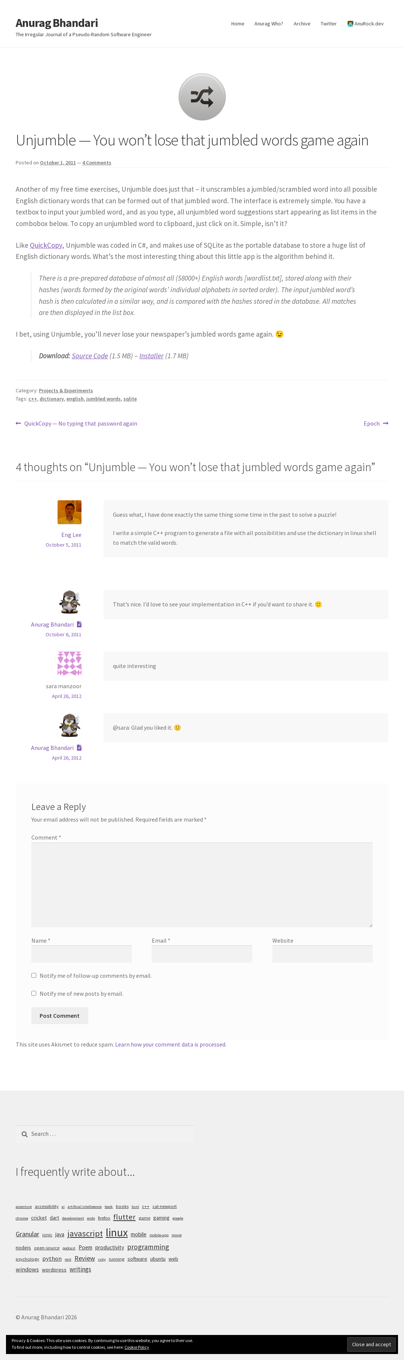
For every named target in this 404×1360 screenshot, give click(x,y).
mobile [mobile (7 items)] (139, 1234)
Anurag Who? (269, 23)
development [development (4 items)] (73, 1218)
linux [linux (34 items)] (117, 1232)
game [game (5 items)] (144, 1218)
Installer (151, 355)
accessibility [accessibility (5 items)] (47, 1206)
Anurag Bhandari (57, 22)
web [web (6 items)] (173, 1258)
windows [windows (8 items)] (27, 1269)
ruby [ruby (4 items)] (102, 1259)
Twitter (329, 23)
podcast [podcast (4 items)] (68, 1248)
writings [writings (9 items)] (80, 1269)
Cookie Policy (136, 1347)
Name (40, 940)
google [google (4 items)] (178, 1218)
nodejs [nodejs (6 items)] (23, 1247)
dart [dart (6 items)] (54, 1217)
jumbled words (103, 398)
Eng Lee (71, 534)
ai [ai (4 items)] (63, 1206)
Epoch (372, 424)
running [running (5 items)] (116, 1259)
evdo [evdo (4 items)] (91, 1218)
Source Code (90, 355)
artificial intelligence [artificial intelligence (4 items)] (85, 1206)
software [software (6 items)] (137, 1258)
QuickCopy (46, 245)
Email (161, 940)
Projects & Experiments (66, 390)
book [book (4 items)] (109, 1206)
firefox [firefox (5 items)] (104, 1218)
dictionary (52, 398)
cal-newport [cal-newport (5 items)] (164, 1206)
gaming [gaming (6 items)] (161, 1217)
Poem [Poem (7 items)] (85, 1247)
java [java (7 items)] (59, 1234)
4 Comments (96, 162)
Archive (302, 23)
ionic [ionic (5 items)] (47, 1234)
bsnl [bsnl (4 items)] (135, 1206)
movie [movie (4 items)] (177, 1235)
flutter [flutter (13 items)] (124, 1217)
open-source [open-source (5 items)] (46, 1248)
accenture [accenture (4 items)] (24, 1206)
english (75, 398)
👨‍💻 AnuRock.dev (365, 23)
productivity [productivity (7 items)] (109, 1247)
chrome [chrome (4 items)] (22, 1218)
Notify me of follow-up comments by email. (96, 975)
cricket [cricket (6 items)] (39, 1217)
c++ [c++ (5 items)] (145, 1206)
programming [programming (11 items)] (148, 1246)
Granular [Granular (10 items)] (27, 1234)
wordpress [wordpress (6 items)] (54, 1269)
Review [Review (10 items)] (84, 1258)
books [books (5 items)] (122, 1206)
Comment (46, 837)
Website (282, 940)
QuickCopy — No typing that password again (80, 424)
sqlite (130, 398)
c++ (32, 398)
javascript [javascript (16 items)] (85, 1233)
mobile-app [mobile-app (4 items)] (159, 1235)
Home (237, 23)
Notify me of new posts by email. (81, 993)
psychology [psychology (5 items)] (27, 1259)
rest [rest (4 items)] (68, 1259)
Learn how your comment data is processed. (170, 1044)
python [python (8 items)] (52, 1258)
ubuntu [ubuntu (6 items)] (158, 1258)
